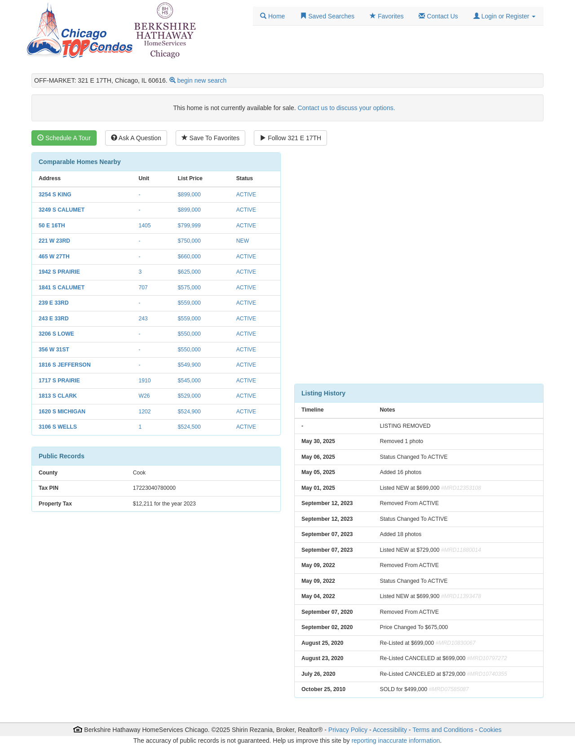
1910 (144, 380)
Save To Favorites (210, 138)
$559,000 (189, 303)
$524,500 (189, 427)
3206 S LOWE (56, 334)
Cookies (490, 729)
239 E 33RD (54, 303)
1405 (144, 225)
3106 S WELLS (58, 427)
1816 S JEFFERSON (65, 365)
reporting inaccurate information (395, 740)
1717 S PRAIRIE (59, 380)
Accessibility (390, 729)
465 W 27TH (54, 256)
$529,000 (189, 396)
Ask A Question (136, 138)
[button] (504, 16)
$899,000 (189, 194)
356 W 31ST (54, 349)
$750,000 (189, 241)
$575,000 (189, 287)
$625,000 (189, 272)
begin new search (202, 80)
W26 (144, 396)
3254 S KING (55, 194)
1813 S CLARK (58, 396)
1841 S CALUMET (61, 287)
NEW (242, 241)
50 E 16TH (52, 225)
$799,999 (189, 225)
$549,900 (189, 365)
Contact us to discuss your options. (346, 107)
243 (142, 318)
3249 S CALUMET (61, 210)
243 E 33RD (54, 318)
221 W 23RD (54, 241)
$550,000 (189, 334)
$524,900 (189, 411)
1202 (144, 411)
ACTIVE (246, 194)
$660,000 (189, 256)
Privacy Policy (347, 729)
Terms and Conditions (442, 729)
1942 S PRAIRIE (59, 272)
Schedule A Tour (64, 138)
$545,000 (189, 380)
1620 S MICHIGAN (62, 411)
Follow (290, 138)
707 (142, 287)
